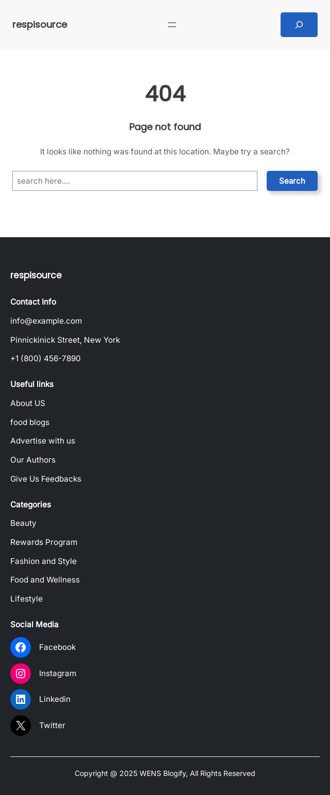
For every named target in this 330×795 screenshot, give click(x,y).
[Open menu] (172, 25)
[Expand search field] (299, 24)
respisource (39, 24)
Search (292, 181)
